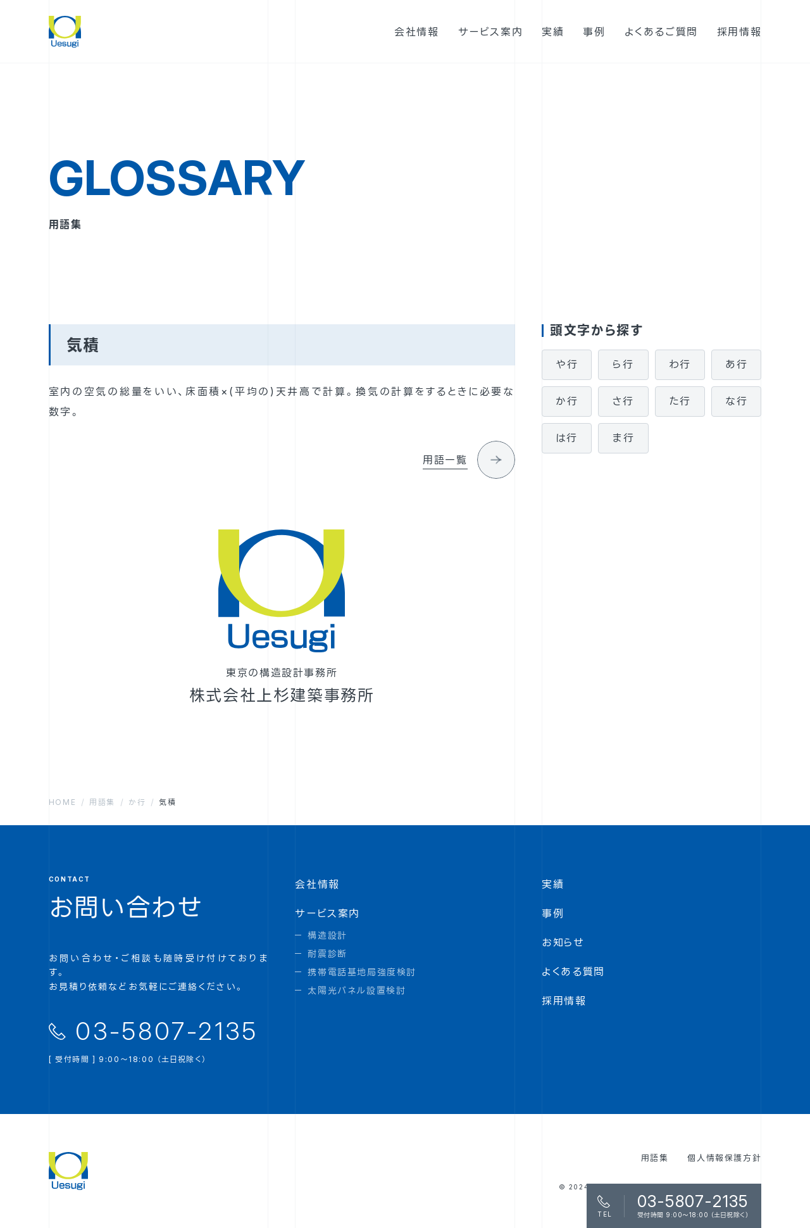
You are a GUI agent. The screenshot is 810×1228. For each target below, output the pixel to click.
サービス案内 (327, 913)
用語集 (655, 1158)
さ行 (623, 401)
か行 (567, 401)
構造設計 (327, 935)
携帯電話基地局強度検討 (362, 971)
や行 (567, 364)
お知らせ (563, 942)
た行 (679, 401)
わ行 (680, 364)
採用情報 (564, 1000)
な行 (736, 401)
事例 (553, 913)
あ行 (736, 364)
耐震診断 (327, 953)
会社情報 (317, 884)
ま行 (623, 437)
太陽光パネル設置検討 (357, 990)
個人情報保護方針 (724, 1158)
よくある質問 (573, 971)
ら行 (623, 364)
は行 (567, 437)
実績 (553, 884)
